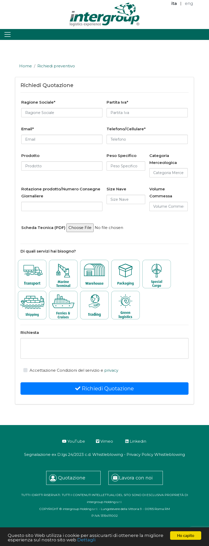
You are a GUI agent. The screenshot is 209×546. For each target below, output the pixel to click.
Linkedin (135, 441)
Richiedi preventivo (56, 65)
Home (25, 65)
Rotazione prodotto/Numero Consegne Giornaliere (60, 192)
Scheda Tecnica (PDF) (43, 227)
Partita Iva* (117, 102)
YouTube (73, 441)
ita (174, 3)
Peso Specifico (121, 155)
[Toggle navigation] (7, 34)
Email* (27, 128)
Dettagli (86, 540)
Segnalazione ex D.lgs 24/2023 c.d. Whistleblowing (73, 454)
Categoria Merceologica (163, 159)
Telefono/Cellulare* (126, 128)
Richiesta (29, 332)
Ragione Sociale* (38, 102)
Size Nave (116, 188)
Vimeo (104, 441)
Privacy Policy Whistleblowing (156, 454)
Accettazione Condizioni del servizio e (74, 370)
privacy (111, 370)
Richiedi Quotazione (104, 388)
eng (189, 3)
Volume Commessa (160, 192)
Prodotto (30, 155)
